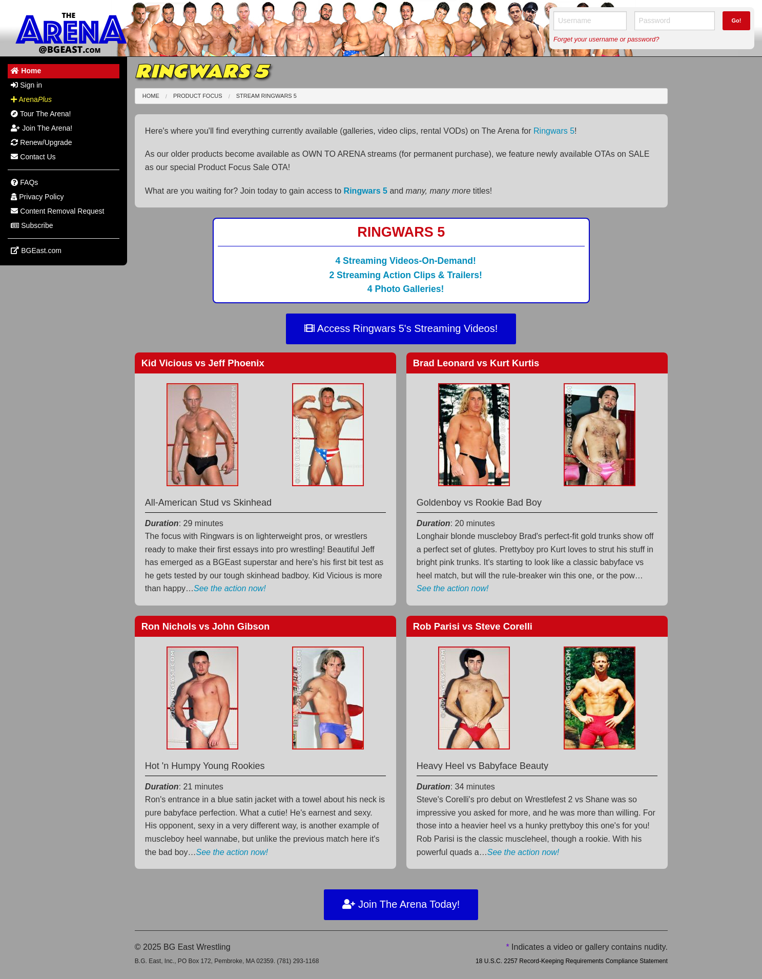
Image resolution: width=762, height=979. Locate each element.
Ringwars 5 (553, 131)
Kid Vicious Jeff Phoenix (202, 363)
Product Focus (197, 96)
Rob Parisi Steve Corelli (472, 626)
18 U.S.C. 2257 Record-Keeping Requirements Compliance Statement (572, 961)
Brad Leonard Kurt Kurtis (476, 363)
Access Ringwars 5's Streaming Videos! (401, 328)
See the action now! (230, 588)
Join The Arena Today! (401, 904)
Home (150, 96)
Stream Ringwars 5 (266, 96)
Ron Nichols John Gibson (205, 626)
